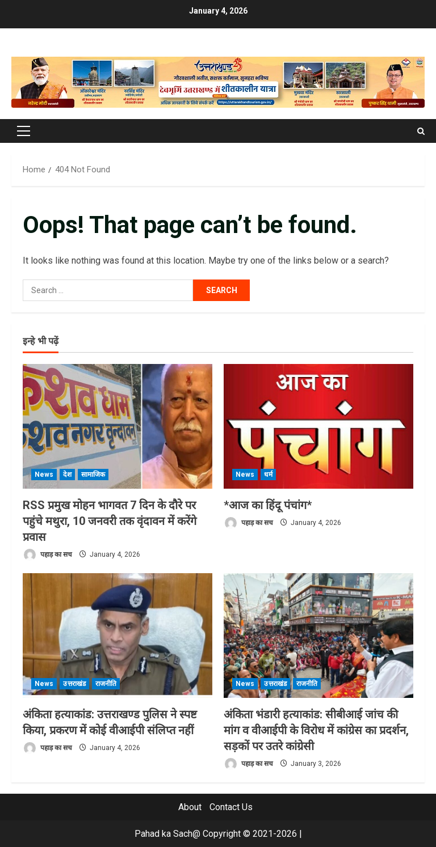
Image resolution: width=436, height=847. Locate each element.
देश (67, 474)
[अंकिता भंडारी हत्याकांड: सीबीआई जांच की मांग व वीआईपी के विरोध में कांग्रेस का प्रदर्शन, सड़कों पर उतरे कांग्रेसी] (318, 635)
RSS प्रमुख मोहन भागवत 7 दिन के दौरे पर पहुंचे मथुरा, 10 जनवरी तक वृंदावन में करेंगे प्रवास (109, 521)
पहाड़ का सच (47, 555)
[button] (23, 131)
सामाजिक (93, 474)
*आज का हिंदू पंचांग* (268, 505)
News (44, 474)
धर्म (268, 474)
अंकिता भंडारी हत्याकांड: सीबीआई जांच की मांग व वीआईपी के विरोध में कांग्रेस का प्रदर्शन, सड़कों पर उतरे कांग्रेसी (316, 730)
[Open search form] (421, 131)
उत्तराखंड (74, 684)
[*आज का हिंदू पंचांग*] (318, 426)
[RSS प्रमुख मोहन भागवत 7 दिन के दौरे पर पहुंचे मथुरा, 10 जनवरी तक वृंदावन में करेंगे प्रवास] (117, 426)
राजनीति (105, 684)
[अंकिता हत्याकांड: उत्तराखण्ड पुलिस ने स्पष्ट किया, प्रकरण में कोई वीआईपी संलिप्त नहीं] (117, 635)
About (190, 807)
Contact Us (231, 807)
